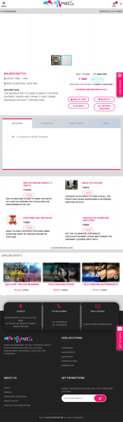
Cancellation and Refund (17, 405)
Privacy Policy (11, 401)
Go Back (78, 106)
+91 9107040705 (59, 325)
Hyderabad (8, 11)
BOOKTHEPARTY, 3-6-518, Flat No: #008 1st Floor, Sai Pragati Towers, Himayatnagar (21, 322)
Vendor (104, 11)
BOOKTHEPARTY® (54, 417)
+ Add (28, 195)
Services (8, 392)
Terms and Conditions (15, 396)
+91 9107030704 (59, 322)
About (7, 388)
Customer (116, 11)
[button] (86, 20)
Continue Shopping (104, 107)
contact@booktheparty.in (98, 324)
